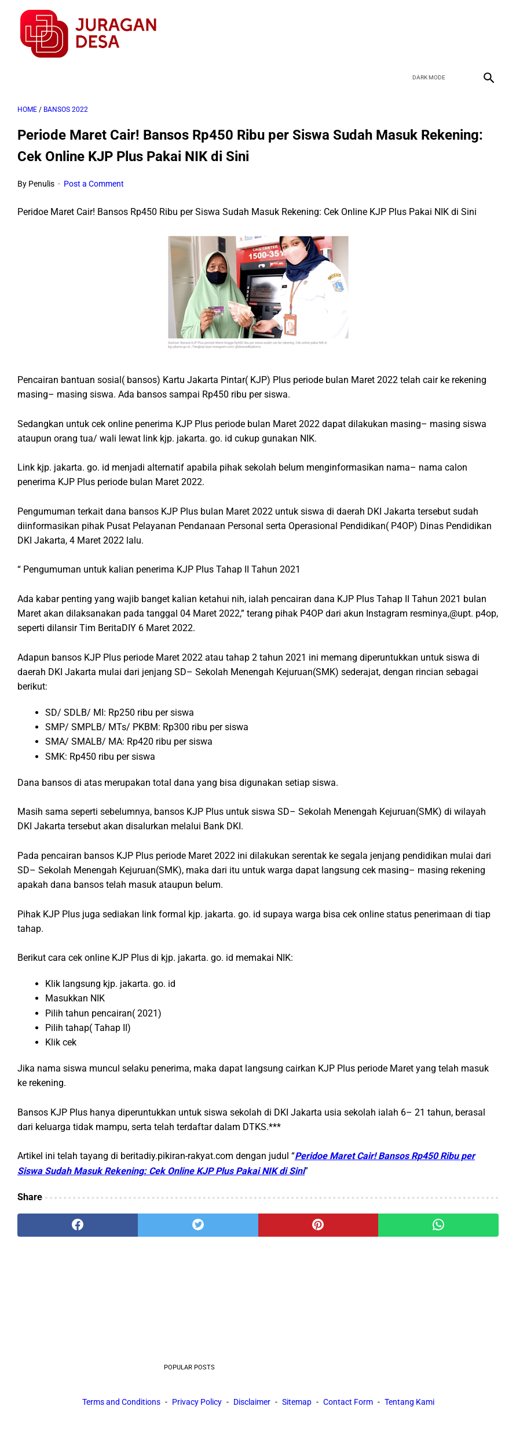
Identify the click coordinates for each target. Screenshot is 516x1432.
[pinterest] (318, 1221)
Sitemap (297, 1402)
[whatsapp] (438, 1221)
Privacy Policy (197, 1402)
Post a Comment (94, 180)
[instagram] (486, 31)
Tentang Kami (409, 1402)
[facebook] (404, 31)
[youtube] (459, 31)
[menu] (24, 72)
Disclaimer (251, 1402)
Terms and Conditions (121, 1402)
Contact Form (348, 1402)
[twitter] (431, 31)
